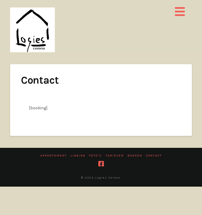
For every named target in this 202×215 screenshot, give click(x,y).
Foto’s (95, 155)
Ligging (78, 155)
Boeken (135, 155)
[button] (180, 12)
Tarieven (114, 155)
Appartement (54, 155)
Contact (154, 155)
